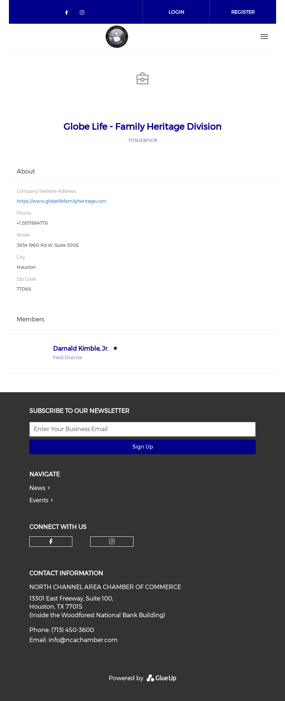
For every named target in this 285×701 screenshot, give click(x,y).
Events (38, 500)
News (37, 488)
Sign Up (142, 446)
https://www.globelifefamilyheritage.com (62, 201)
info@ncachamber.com (83, 640)
